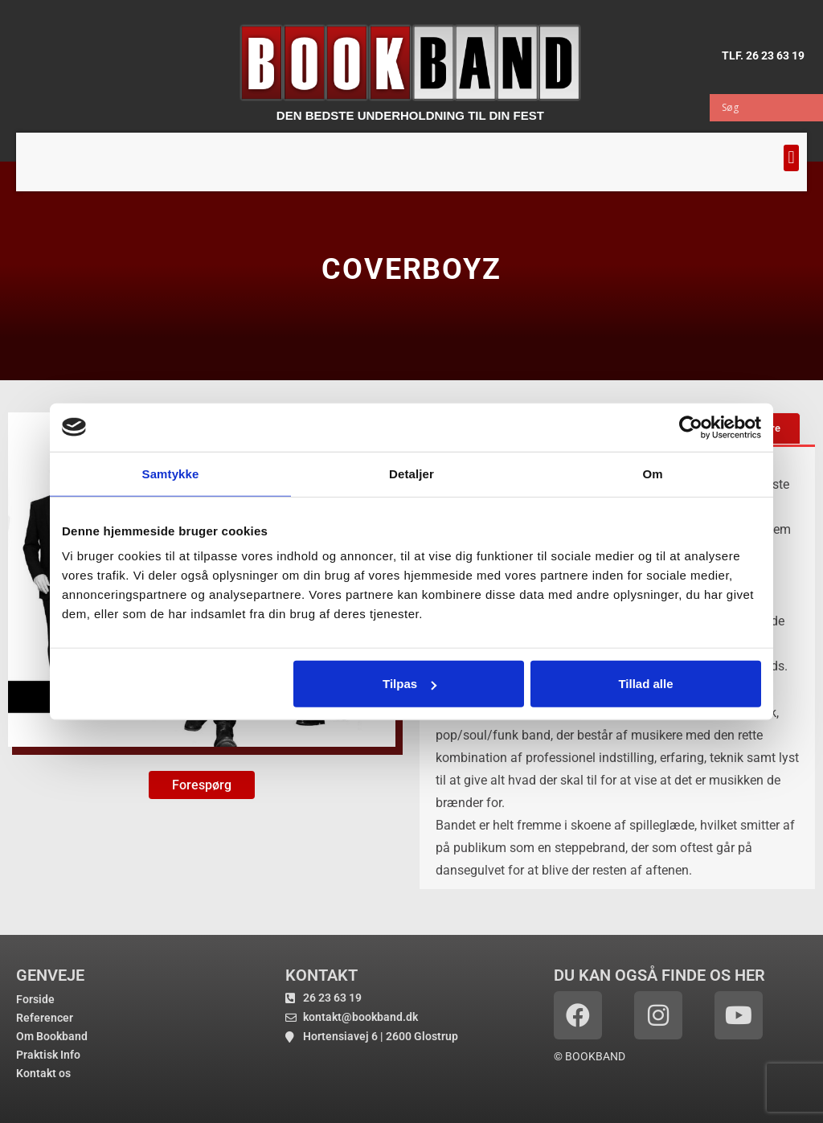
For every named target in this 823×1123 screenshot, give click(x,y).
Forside (35, 999)
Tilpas (409, 684)
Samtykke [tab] (170, 473)
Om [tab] (652, 473)
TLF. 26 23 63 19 (763, 55)
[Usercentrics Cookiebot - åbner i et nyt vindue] (690, 427)
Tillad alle (645, 684)
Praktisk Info (48, 1054)
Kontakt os (43, 1073)
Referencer (44, 1017)
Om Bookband (52, 1036)
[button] (791, 158)
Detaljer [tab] (411, 473)
